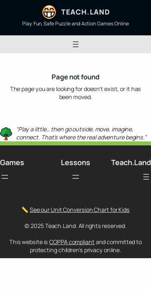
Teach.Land (85, 12)
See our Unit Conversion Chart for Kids (80, 209)
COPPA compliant (72, 242)
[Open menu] (76, 44)
